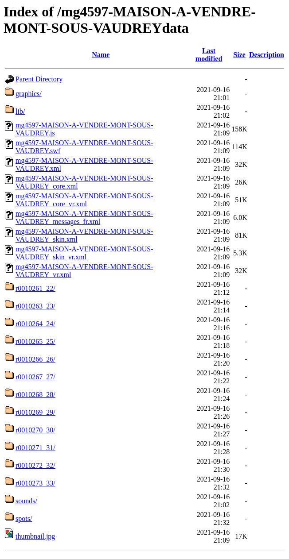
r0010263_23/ (35, 306)
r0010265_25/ (35, 341)
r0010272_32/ (35, 465)
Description (266, 54)
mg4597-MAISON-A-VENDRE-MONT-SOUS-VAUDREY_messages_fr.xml (84, 217)
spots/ (24, 518)
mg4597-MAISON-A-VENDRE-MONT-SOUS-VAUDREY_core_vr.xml (84, 200)
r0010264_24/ (35, 324)
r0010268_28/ (35, 394)
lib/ (20, 111)
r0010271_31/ (35, 447)
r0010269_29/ (35, 412)
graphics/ (29, 93)
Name (100, 54)
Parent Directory (39, 79)
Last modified (208, 54)
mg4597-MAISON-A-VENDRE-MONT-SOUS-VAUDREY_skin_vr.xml (84, 253)
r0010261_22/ (35, 288)
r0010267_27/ (35, 377)
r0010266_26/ (35, 359)
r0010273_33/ (35, 483)
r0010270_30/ (35, 430)
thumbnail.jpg (35, 536)
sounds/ (26, 501)
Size (239, 54)
